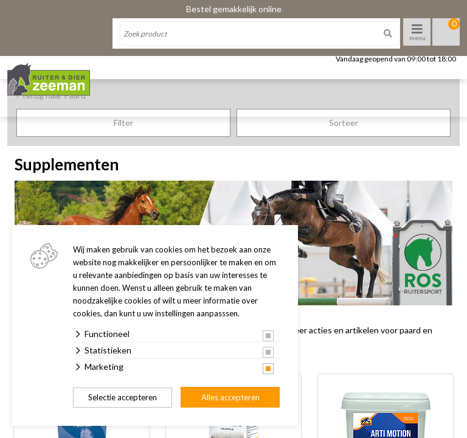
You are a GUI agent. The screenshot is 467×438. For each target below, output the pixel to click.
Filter (123, 122)
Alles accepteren (230, 397)
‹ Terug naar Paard (51, 95)
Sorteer (343, 122)
